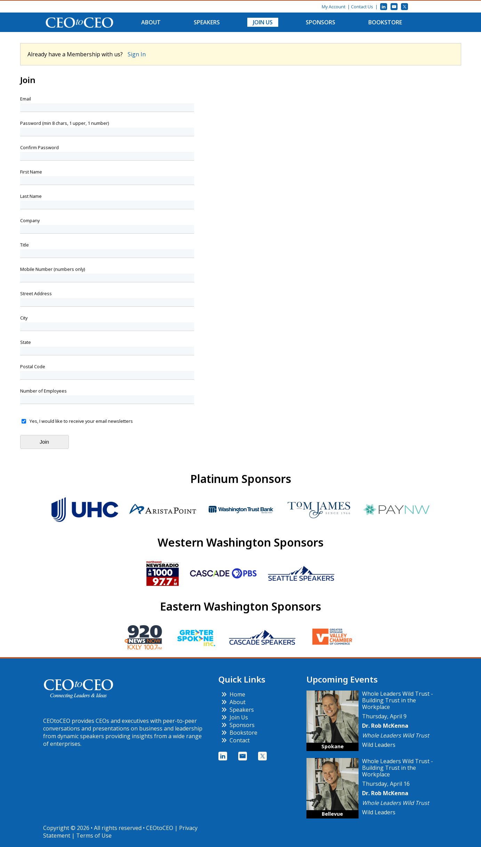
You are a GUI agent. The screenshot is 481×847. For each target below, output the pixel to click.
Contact (235, 740)
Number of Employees (43, 391)
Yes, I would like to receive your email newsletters (81, 421)
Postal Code (32, 366)
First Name (31, 172)
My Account (333, 6)
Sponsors (320, 22)
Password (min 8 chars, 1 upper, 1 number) (64, 123)
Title (24, 245)
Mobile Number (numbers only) (52, 269)
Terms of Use (94, 835)
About (151, 22)
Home (233, 694)
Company (30, 220)
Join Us (263, 22)
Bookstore (385, 22)
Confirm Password (39, 147)
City (23, 318)
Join (44, 442)
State (25, 342)
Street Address (36, 293)
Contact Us (362, 6)
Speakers (207, 22)
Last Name (31, 196)
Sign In (137, 54)
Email (25, 99)
